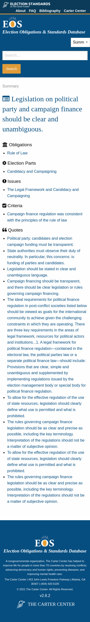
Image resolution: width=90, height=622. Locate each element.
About (21, 11)
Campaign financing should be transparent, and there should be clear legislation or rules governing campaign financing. (45, 287)
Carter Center (75, 11)
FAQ (32, 11)
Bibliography (49, 11)
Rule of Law (17, 153)
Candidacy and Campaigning (31, 171)
